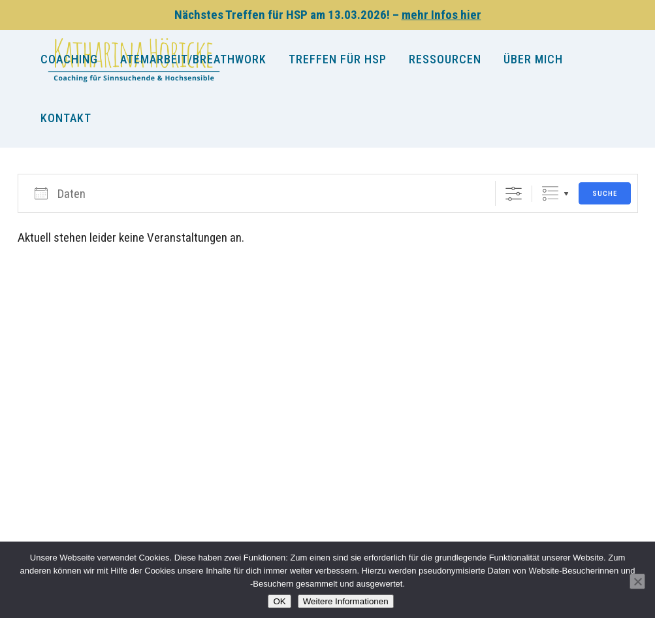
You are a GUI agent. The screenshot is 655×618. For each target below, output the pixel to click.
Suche (604, 193)
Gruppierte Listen (550, 194)
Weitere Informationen (346, 601)
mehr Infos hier (441, 14)
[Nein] (637, 581)
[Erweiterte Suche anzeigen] (513, 194)
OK (279, 601)
